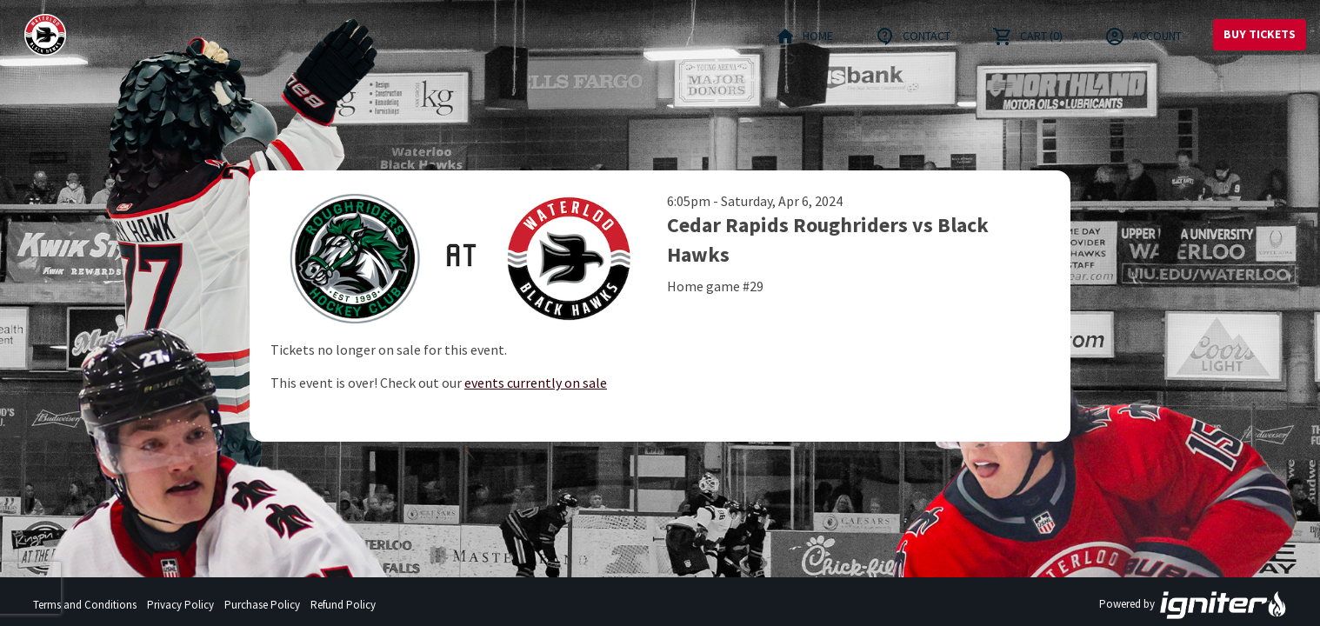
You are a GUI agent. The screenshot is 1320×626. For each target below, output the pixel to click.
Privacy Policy (180, 604)
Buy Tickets (1259, 34)
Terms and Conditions (85, 604)
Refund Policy (343, 604)
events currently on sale (535, 382)
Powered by (1193, 605)
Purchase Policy (262, 604)
